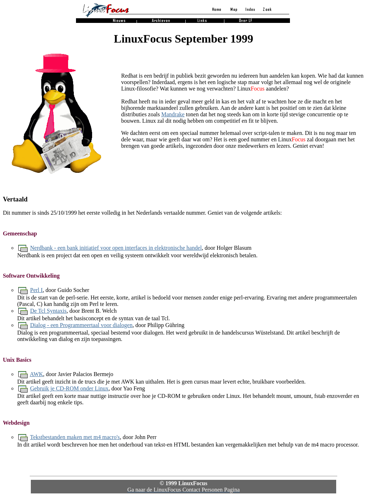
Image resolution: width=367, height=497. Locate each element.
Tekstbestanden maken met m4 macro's (75, 437)
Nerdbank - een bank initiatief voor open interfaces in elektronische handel (116, 248)
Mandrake (173, 114)
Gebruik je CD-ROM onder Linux (69, 388)
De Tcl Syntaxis (48, 311)
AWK (36, 374)
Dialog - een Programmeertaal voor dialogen (81, 325)
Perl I (36, 290)
